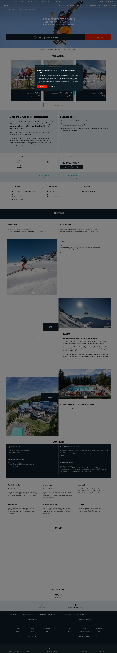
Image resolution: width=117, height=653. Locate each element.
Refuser (53, 86)
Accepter (42, 86)
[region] (59, 78)
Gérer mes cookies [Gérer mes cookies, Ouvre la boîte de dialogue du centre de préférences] (74, 86)
